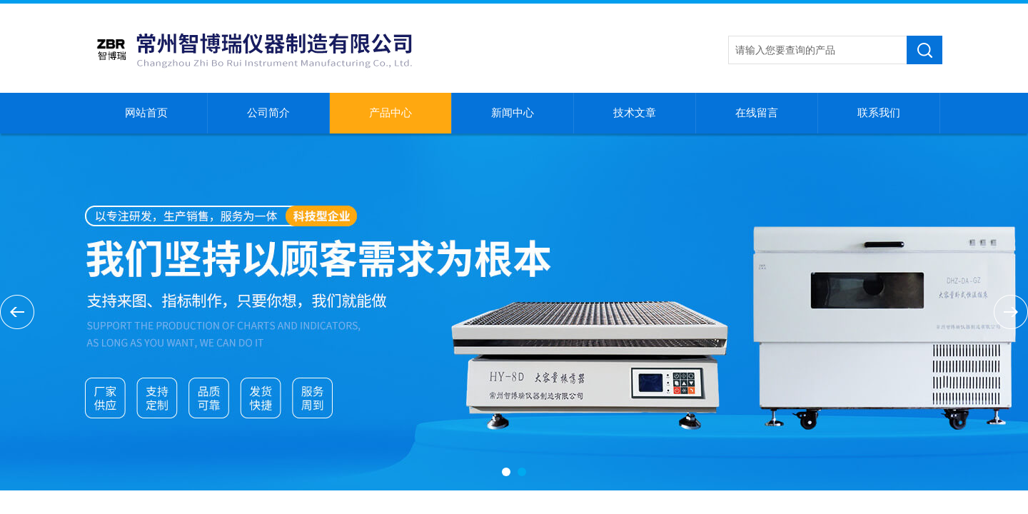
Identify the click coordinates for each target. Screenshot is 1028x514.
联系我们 (878, 113)
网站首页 (146, 113)
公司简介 (268, 113)
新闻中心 (512, 113)
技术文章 (634, 113)
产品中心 (390, 113)
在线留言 (756, 113)
